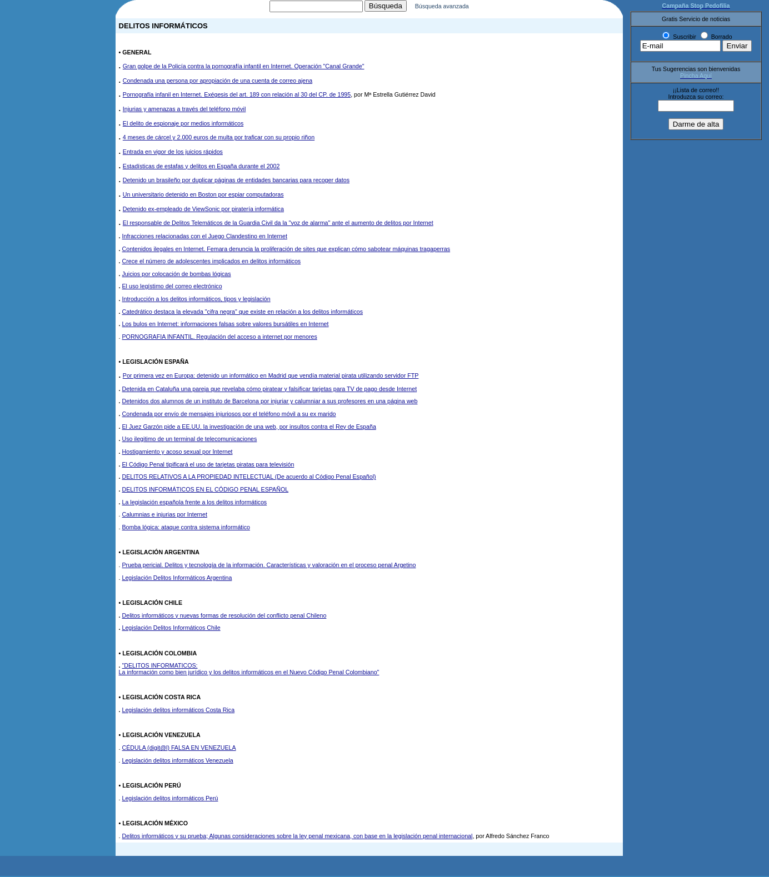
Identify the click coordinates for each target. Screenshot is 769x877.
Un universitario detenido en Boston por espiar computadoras (203, 195)
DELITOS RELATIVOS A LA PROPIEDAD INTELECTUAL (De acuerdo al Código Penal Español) (249, 477)
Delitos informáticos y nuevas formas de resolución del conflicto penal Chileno (224, 616)
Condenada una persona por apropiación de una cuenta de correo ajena (217, 81)
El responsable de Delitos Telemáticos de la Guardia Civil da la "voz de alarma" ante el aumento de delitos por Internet (278, 223)
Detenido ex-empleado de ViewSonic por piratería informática (203, 210)
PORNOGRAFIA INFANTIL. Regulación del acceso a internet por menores (219, 337)
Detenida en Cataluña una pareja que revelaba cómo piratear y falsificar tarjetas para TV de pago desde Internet (269, 390)
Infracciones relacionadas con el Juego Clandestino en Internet (204, 237)
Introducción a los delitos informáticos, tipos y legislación (196, 300)
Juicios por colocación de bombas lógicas (176, 275)
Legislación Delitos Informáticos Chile (171, 628)
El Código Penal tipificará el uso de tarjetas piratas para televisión (208, 465)
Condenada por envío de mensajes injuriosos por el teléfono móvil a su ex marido (229, 415)
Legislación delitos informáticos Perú (170, 799)
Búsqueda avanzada (454, 7)
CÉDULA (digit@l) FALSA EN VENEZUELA (179, 748)
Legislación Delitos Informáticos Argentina (177, 578)
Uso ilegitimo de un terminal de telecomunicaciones (189, 440)
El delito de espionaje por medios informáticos (183, 124)
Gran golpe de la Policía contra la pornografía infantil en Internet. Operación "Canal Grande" (243, 67)
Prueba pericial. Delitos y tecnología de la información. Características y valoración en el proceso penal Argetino (269, 566)
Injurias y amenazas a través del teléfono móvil (184, 110)
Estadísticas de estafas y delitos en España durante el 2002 (201, 167)
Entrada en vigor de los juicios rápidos (173, 152)
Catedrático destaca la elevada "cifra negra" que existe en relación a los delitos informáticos (242, 312)
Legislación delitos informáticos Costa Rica (178, 711)
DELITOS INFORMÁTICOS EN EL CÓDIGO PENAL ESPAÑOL (205, 490)
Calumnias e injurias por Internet (164, 515)
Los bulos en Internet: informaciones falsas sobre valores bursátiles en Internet (225, 325)
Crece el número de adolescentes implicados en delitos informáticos (211, 262)
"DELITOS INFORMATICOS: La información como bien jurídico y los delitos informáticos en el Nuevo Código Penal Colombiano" (249, 669)
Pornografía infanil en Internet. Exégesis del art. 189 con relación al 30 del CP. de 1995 (237, 95)
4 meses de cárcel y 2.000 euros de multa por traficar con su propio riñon (218, 138)
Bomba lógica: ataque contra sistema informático (186, 528)
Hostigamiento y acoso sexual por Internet (177, 452)
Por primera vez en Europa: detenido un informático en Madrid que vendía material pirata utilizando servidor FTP (271, 376)
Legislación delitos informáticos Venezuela (177, 761)
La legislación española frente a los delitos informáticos (194, 503)
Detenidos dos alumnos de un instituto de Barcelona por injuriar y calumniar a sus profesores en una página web (270, 402)
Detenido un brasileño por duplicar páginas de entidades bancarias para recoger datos (236, 181)
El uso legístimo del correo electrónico (172, 287)
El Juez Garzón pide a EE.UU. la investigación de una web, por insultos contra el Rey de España (249, 427)
